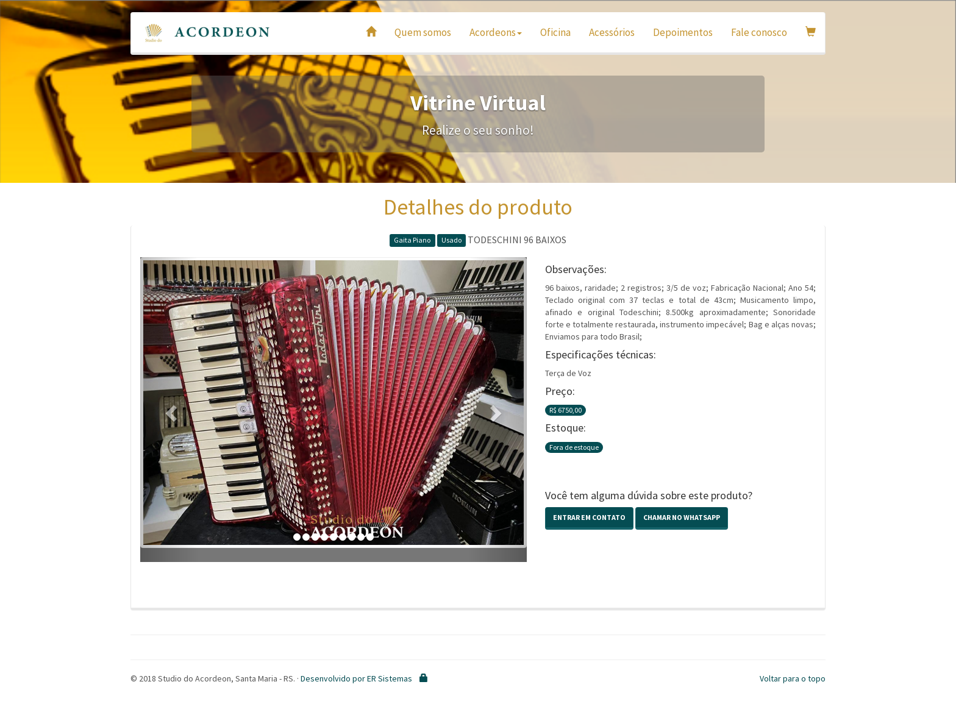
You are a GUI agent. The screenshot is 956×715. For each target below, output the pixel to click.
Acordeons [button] (495, 32)
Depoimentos (683, 32)
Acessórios (612, 32)
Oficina (555, 32)
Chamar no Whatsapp (681, 517)
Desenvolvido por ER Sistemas (356, 678)
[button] (169, 409)
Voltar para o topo (793, 678)
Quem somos (422, 32)
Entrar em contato (589, 517)
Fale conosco (759, 32)
